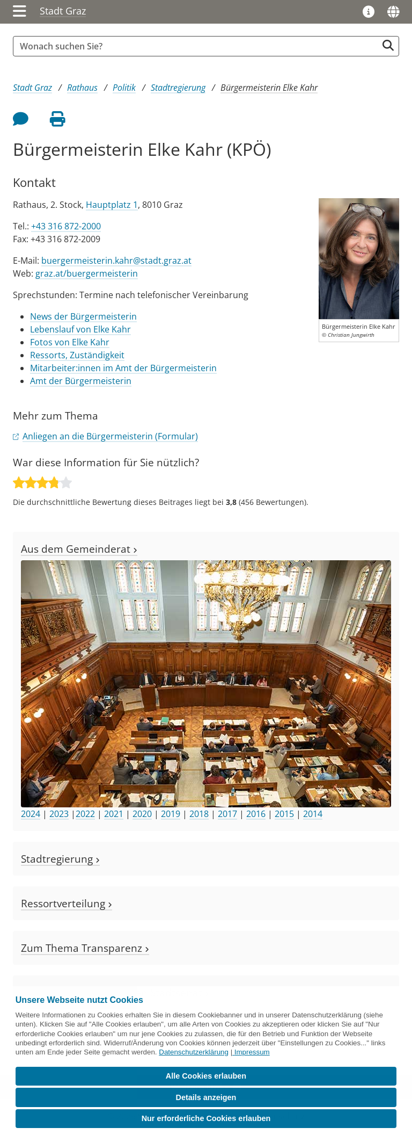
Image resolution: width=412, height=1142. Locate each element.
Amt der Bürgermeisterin (80, 381)
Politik (124, 87)
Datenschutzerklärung (194, 1052)
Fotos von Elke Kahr (69, 342)
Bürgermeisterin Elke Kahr (269, 87)
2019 (170, 814)
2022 (85, 814)
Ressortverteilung (66, 903)
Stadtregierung (178, 87)
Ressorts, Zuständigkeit (77, 355)
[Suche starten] (388, 45)
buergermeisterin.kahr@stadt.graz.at (116, 260)
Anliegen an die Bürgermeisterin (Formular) (110, 436)
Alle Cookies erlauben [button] (206, 1076)
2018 (199, 814)
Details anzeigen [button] (206, 1097)
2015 (284, 814)
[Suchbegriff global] (197, 46)
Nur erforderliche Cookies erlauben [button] (206, 1118)
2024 (30, 814)
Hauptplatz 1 (112, 205)
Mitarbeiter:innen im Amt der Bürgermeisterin (123, 368)
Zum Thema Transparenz (85, 948)
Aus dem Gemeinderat (79, 548)
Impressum (252, 1052)
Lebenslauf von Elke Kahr (80, 329)
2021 (113, 814)
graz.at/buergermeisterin (86, 273)
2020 (142, 814)
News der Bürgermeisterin (83, 316)
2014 (312, 814)
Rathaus (82, 87)
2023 (59, 814)
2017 (227, 814)
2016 (256, 814)
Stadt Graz (63, 10)
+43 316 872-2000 (66, 226)
